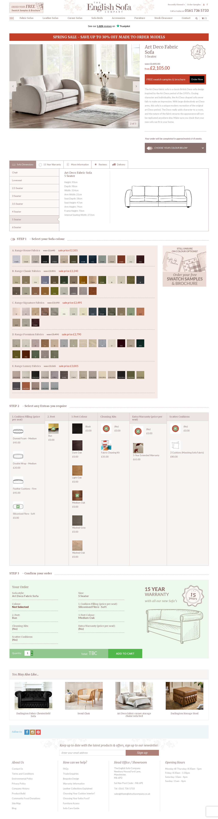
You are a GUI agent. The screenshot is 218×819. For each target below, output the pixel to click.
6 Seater (16, 227)
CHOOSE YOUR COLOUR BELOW (180, 148)
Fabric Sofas (26, 18)
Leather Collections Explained (77, 788)
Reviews (100, 165)
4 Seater (16, 211)
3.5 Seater (17, 203)
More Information (77, 165)
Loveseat (17, 180)
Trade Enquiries (71, 773)
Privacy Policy (19, 783)
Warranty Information (74, 783)
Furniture (139, 18)
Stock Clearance (163, 18)
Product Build (18, 793)
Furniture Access (71, 803)
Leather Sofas (50, 18)
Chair (15, 172)
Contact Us (17, 768)
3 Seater (16, 195)
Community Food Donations (26, 798)
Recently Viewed (176, 4)
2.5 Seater (17, 188)
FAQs (65, 768)
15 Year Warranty (50, 165)
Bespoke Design (71, 778)
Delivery (118, 165)
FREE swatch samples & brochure (175, 79)
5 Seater (16, 219)
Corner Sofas (75, 18)
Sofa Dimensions (22, 165)
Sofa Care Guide (71, 808)
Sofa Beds (97, 18)
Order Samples (194, 4)
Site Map (16, 803)
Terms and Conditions (23, 773)
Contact (186, 18)
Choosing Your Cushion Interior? (79, 793)
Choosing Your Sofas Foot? (76, 798)
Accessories (118, 18)
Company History (20, 788)
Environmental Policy (22, 778)
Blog (14, 808)
